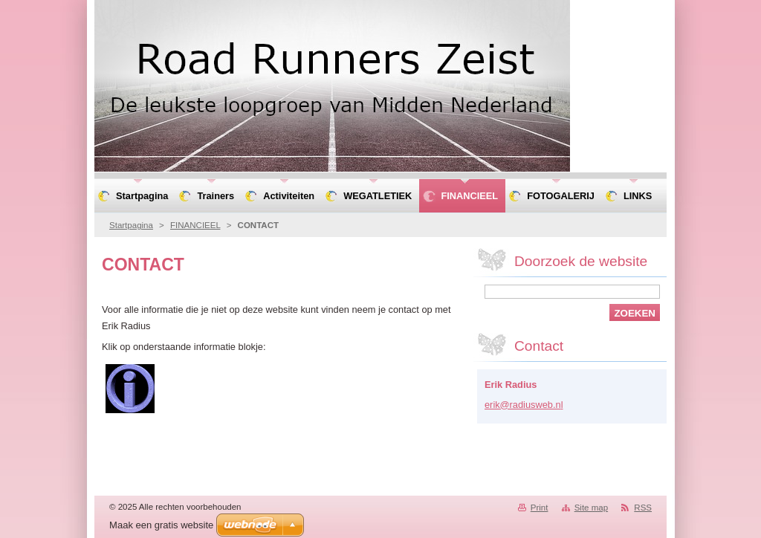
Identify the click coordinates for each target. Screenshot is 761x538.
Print (539, 507)
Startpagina (131, 225)
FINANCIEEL (195, 225)
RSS (643, 507)
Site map (591, 507)
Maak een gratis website (161, 525)
